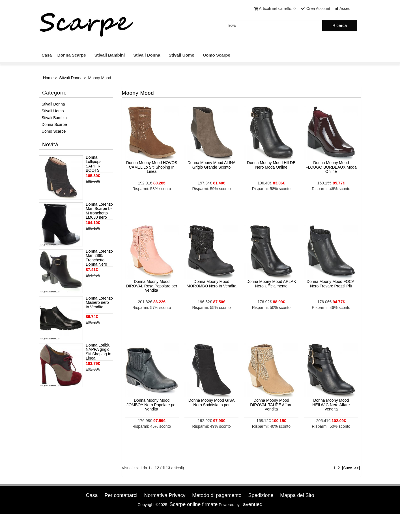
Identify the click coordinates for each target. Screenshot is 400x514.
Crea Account (318, 8)
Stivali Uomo (181, 55)
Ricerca (339, 25)
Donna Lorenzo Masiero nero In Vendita (99, 302)
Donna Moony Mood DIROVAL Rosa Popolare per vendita (151, 286)
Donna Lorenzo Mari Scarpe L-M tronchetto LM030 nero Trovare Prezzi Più (99, 211)
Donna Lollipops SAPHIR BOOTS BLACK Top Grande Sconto (99, 164)
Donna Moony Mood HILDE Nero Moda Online (271, 164)
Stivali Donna (146, 55)
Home (48, 78)
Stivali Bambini (109, 55)
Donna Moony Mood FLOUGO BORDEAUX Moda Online (331, 167)
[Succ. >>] (351, 468)
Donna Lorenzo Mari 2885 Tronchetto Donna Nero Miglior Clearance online (99, 258)
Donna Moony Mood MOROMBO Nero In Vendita (211, 283)
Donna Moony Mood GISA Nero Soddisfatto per (211, 402)
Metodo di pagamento (216, 495)
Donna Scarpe (71, 55)
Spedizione (260, 495)
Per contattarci (120, 495)
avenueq (253, 504)
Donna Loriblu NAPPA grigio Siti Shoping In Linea (98, 351)
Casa (47, 55)
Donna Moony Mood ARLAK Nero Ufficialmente (271, 283)
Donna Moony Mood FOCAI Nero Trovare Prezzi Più (331, 283)
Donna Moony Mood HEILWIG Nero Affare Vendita (331, 404)
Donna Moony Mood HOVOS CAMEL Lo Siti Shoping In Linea (151, 167)
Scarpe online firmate (193, 504)
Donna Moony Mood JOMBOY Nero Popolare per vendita (152, 404)
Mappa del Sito (297, 495)
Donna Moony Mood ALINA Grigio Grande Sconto (212, 164)
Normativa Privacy (164, 495)
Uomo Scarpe (216, 55)
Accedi (345, 8)
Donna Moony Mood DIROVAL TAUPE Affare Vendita (271, 404)
